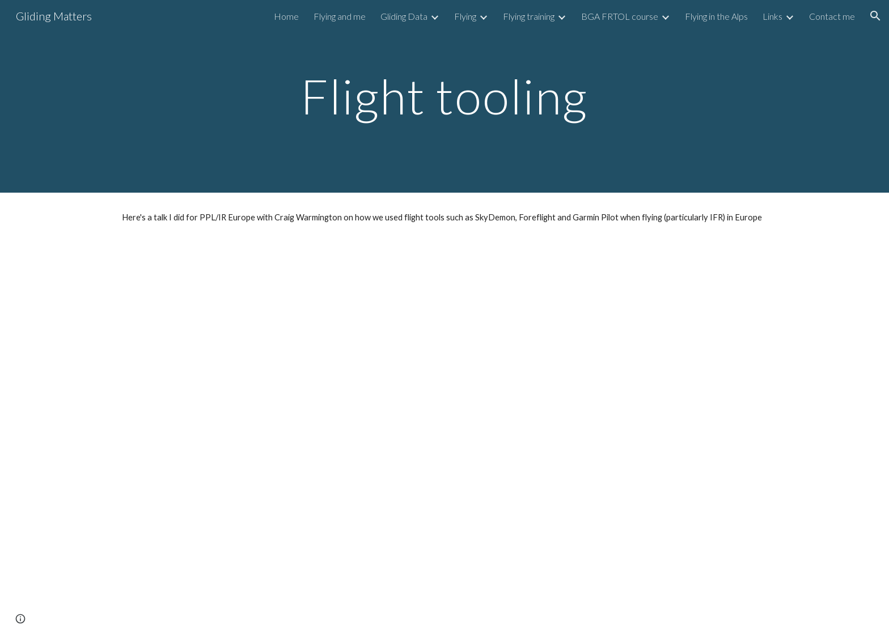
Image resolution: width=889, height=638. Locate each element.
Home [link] (286, 16)
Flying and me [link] (340, 16)
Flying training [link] (528, 16)
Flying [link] (465, 16)
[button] (875, 15)
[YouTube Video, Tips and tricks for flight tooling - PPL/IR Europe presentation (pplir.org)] (444, 440)
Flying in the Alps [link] (716, 16)
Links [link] (772, 16)
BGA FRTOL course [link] (619, 16)
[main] (444, 96)
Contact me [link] (832, 16)
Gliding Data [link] (403, 16)
